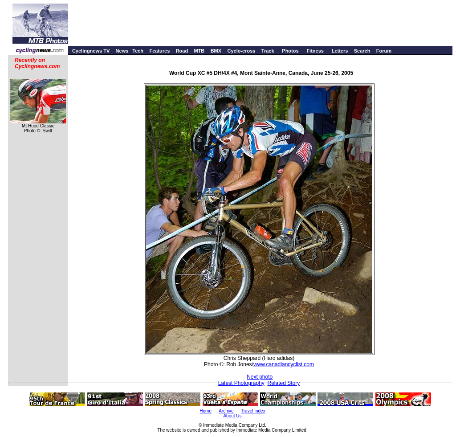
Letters (340, 50)
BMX (216, 50)
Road (182, 50)
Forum (383, 50)
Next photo (260, 377)
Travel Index (253, 410)
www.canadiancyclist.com (283, 364)
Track (267, 50)
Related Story (284, 383)
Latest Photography (241, 383)
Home (206, 410)
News (122, 50)
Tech (137, 50)
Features (159, 50)
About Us (232, 415)
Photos (290, 50)
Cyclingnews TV (91, 50)
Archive (226, 410)
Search (362, 50)
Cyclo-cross (241, 50)
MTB (199, 50)
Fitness (315, 50)
